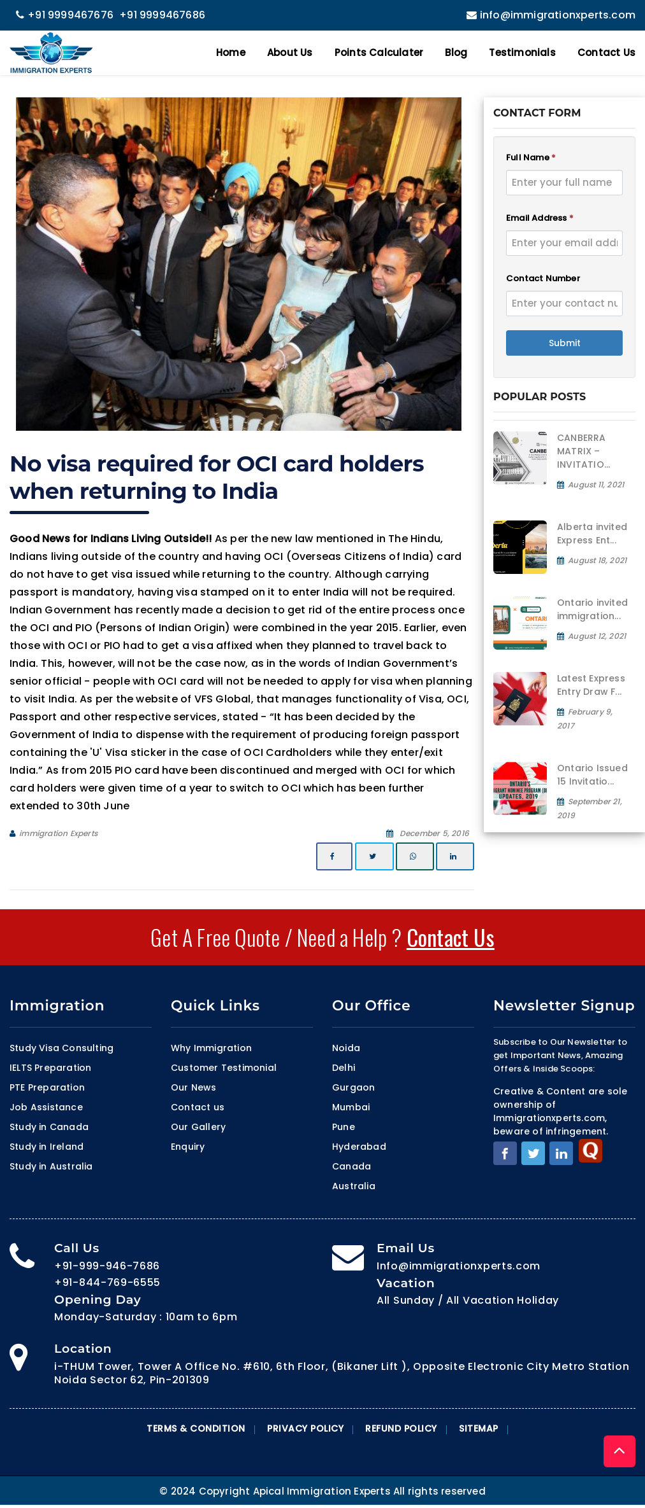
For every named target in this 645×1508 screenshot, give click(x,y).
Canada (351, 1166)
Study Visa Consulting (61, 1048)
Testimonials (522, 52)
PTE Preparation (47, 1087)
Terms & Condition (196, 1428)
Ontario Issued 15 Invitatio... (592, 775)
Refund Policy (401, 1428)
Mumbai (351, 1107)
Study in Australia (51, 1166)
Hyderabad (359, 1146)
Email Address (540, 218)
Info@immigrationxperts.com (458, 1266)
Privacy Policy (305, 1428)
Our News (194, 1087)
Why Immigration (211, 1048)
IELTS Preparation (50, 1067)
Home (230, 52)
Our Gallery (198, 1127)
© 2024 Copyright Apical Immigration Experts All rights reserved (322, 1491)
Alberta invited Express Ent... (592, 533)
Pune (343, 1127)
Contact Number (543, 278)
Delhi (343, 1067)
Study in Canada (49, 1127)
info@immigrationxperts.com (549, 15)
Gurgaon (353, 1087)
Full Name (531, 157)
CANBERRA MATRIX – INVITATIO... (583, 451)
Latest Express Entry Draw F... (591, 685)
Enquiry (188, 1146)
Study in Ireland (46, 1146)
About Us (290, 52)
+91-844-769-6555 (107, 1282)
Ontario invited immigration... (592, 609)
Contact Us (606, 52)
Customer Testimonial (224, 1067)
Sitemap (478, 1428)
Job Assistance (46, 1107)
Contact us (197, 1107)
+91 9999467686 (162, 15)
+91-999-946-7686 (107, 1266)
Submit (565, 343)
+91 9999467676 (64, 15)
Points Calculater (379, 52)
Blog (456, 52)
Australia (353, 1186)
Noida (346, 1048)
